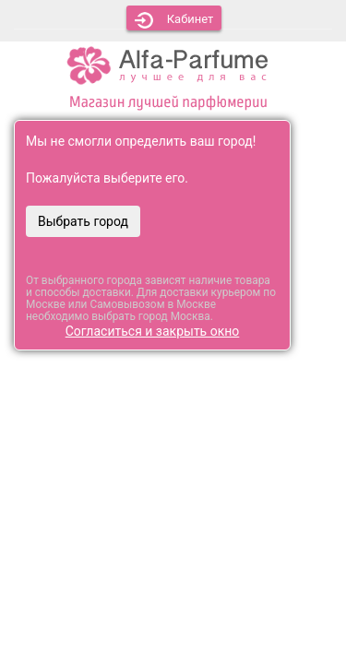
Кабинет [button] (174, 20)
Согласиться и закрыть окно (153, 331)
